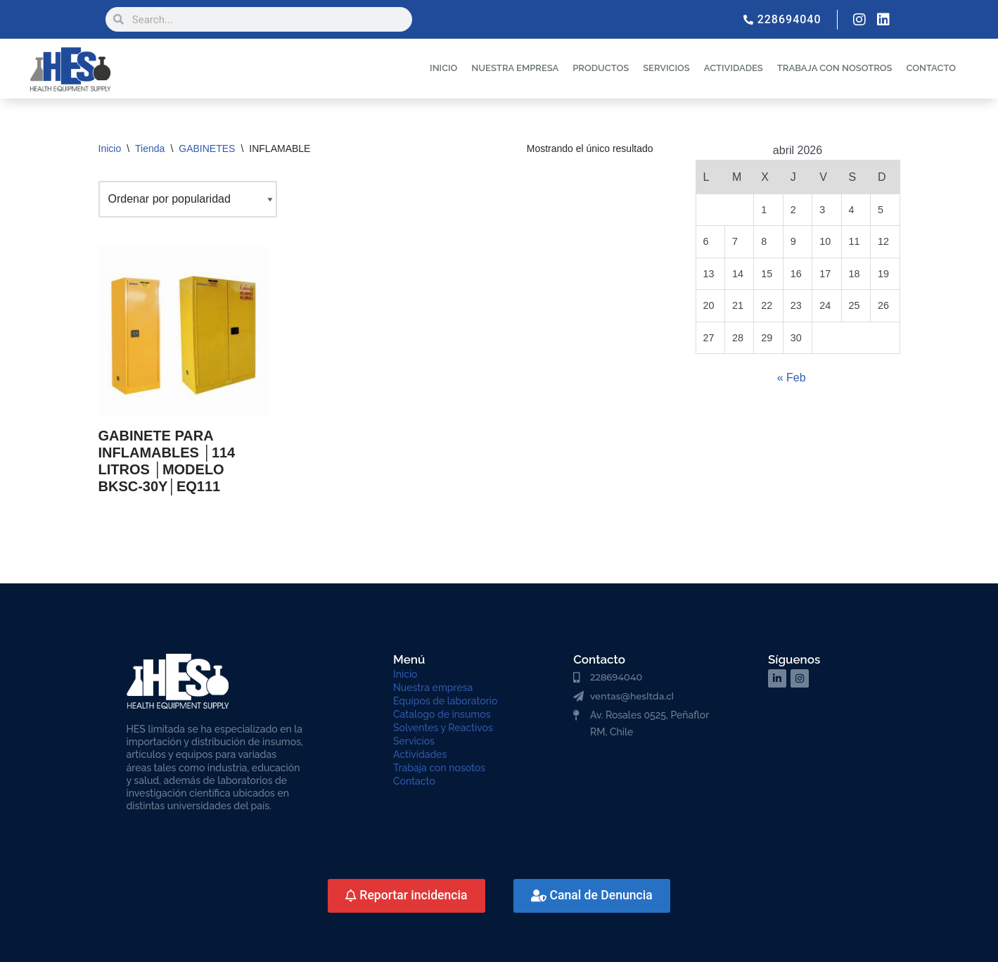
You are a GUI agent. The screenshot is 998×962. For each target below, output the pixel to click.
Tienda (150, 148)
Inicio (110, 148)
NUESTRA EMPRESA (514, 68)
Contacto (414, 781)
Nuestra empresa (433, 687)
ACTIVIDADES (733, 68)
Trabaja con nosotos (439, 767)
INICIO (443, 68)
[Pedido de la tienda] (187, 199)
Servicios (414, 741)
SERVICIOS (666, 68)
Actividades (420, 754)
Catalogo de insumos (442, 714)
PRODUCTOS (600, 68)
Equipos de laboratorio (445, 701)
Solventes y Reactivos (443, 727)
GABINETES (207, 148)
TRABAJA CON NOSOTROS (835, 68)
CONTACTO (931, 68)
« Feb (791, 378)
